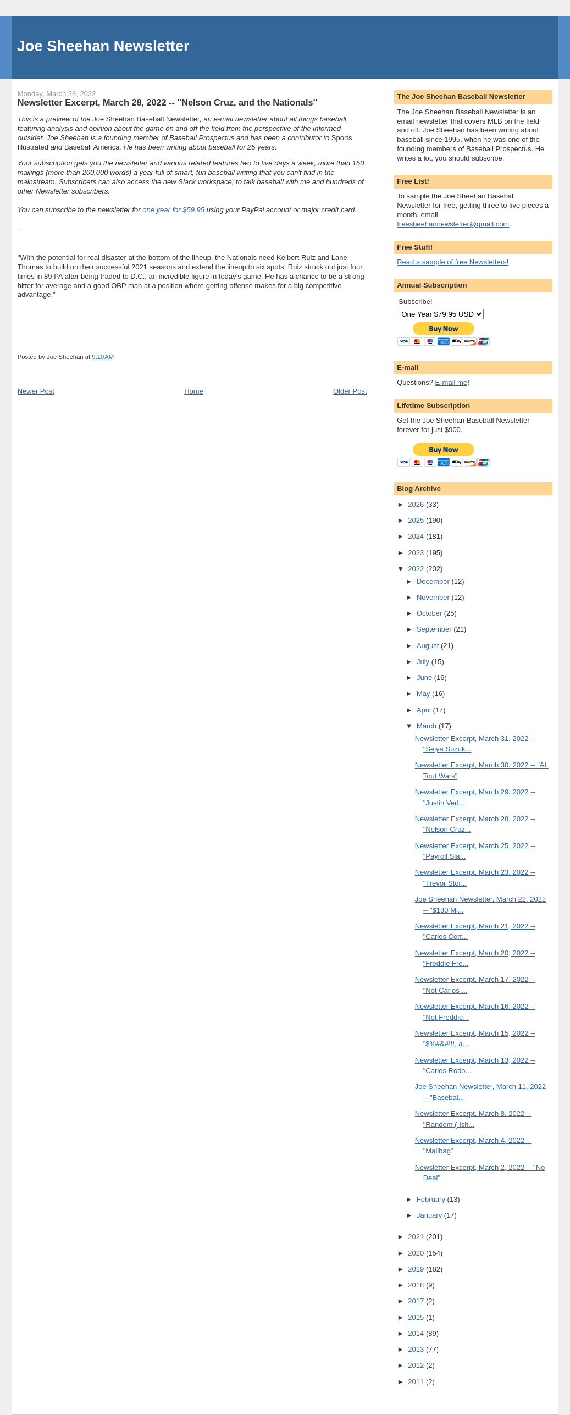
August (429, 646)
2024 (417, 536)
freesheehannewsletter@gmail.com (453, 224)
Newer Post (36, 391)
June (425, 677)
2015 (417, 1317)
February (432, 1199)
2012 (417, 1365)
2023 (417, 553)
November (434, 597)
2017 (417, 1301)
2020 (417, 1253)
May (424, 693)
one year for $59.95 (173, 210)
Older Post (350, 391)
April (425, 710)
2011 (417, 1382)
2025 (417, 520)
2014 (417, 1333)
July (424, 661)
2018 (417, 1285)
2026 (417, 504)
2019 (417, 1269)
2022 (417, 569)
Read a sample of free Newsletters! (452, 262)
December (434, 581)
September (435, 629)
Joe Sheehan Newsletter (103, 45)
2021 (417, 1236)
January (430, 1215)
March (428, 726)
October (430, 613)
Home (193, 391)
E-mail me (451, 382)
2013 (417, 1349)
